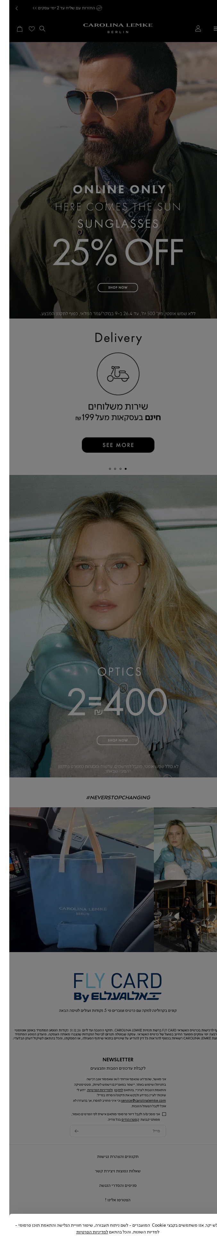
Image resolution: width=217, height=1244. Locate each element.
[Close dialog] (212, 1218)
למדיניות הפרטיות (83, 1232)
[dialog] (108, 622)
